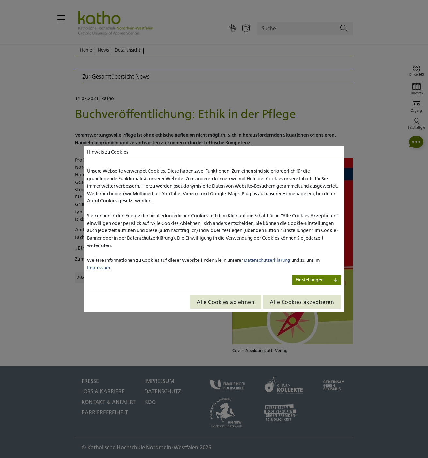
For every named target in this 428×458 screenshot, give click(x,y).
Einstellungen (310, 280)
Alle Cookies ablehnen (226, 302)
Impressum (98, 268)
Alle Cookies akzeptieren (302, 302)
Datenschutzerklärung (267, 260)
